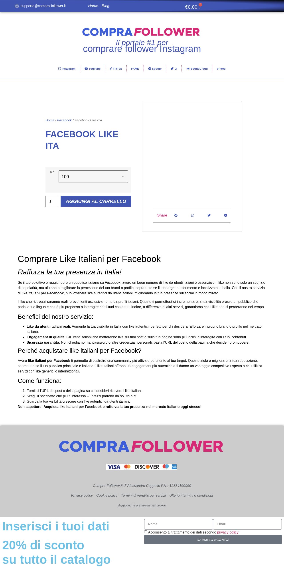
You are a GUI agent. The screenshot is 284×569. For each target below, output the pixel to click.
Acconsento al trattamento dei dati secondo (193, 532)
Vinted (221, 68)
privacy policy (228, 532)
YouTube (93, 68)
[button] (176, 215)
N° (52, 165)
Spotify (155, 68)
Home (93, 6)
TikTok (116, 68)
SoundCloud (197, 68)
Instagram (66, 68)
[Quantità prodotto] (51, 195)
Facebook (64, 125)
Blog (105, 6)
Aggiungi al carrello (97, 195)
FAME (135, 68)
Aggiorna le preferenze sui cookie (142, 505)
